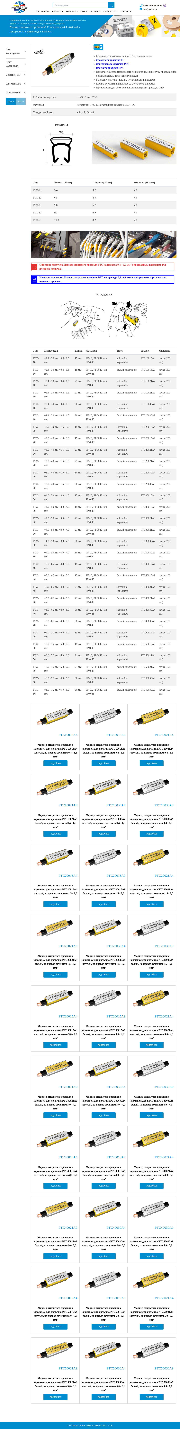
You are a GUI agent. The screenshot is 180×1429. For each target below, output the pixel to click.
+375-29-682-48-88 (152, 5)
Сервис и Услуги (90, 11)
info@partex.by (150, 9)
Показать (10, 101)
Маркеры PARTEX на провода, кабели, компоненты (35, 20)
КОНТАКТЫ (126, 11)
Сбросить (20, 101)
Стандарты (110, 11)
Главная (12, 20)
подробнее (55, 763)
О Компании (42, 11)
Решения (71, 11)
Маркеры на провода (63, 20)
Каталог (56, 11)
